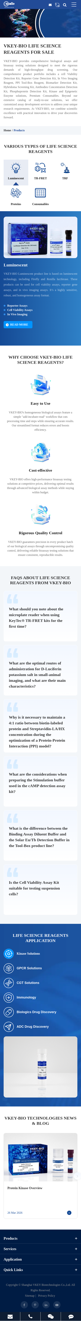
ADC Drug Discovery (26, 1027)
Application (40, 1259)
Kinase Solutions (22, 954)
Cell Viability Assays (20, 309)
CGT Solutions (21, 983)
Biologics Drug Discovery (30, 1012)
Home (7, 130)
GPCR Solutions (23, 968)
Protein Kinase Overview (24, 1188)
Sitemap (29, 1295)
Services (40, 1248)
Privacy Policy (46, 1295)
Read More (17, 324)
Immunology (20, 998)
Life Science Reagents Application (40, 938)
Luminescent (16, 265)
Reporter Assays (17, 305)
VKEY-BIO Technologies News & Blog (40, 1121)
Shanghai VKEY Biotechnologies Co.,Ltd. (46, 1284)
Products (19, 130)
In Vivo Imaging (17, 314)
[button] (77, 1176)
